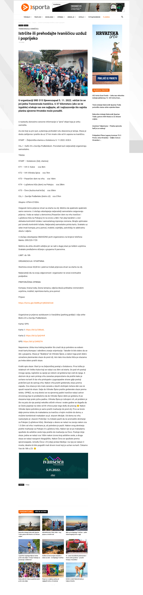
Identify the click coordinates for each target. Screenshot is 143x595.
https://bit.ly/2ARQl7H (33, 341)
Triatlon (38, 17)
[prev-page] (51, 585)
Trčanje (27, 17)
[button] (122, 17)
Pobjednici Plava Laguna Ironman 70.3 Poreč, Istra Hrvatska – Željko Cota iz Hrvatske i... (106, 137)
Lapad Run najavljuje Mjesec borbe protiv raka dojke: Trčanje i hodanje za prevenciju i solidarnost (29, 557)
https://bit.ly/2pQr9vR (35, 335)
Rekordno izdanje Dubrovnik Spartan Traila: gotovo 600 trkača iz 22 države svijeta (29, 534)
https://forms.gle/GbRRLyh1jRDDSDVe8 (35, 303)
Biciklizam (50, 17)
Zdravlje (72, 17)
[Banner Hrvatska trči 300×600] (107, 84)
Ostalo (82, 17)
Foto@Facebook (94, 17)
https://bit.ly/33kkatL (35, 330)
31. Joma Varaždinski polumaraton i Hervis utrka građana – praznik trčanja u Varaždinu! (76, 557)
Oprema (61, 17)
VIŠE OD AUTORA (41, 512)
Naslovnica (21, 22)
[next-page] (54, 585)
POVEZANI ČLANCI (26, 512)
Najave (34, 22)
